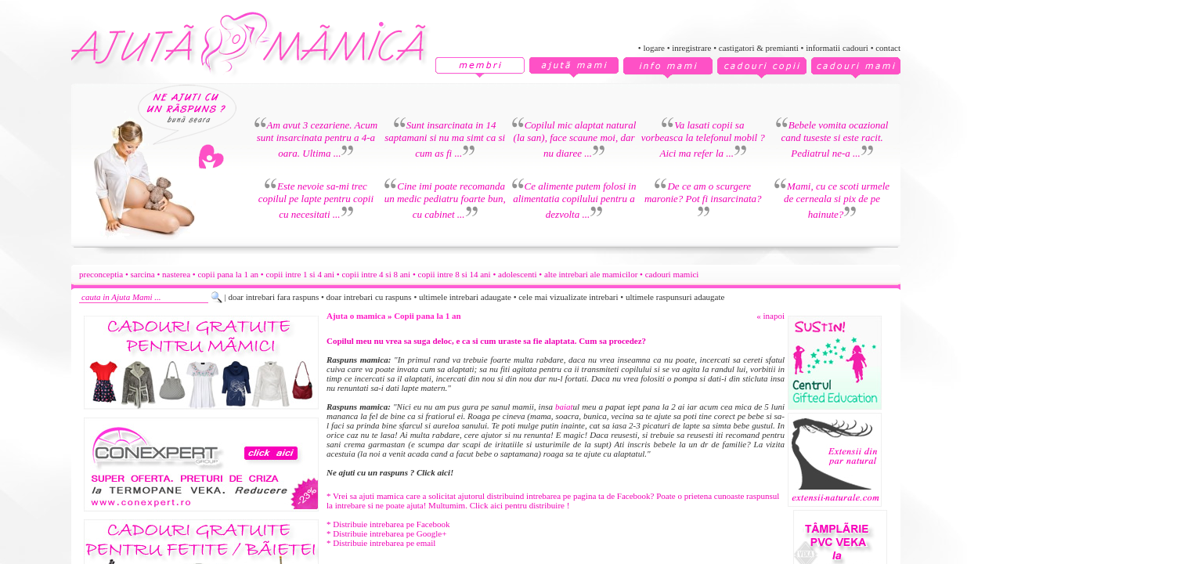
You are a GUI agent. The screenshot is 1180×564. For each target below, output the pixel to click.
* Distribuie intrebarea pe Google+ (386, 533)
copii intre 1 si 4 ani (299, 274)
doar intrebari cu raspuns (369, 297)
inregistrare (691, 47)
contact (887, 47)
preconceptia (101, 274)
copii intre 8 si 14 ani (454, 274)
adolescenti (517, 274)
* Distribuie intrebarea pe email (381, 543)
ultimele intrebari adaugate (465, 297)
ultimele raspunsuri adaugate (675, 297)
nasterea (176, 274)
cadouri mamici (672, 274)
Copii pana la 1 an (427, 315)
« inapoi (770, 315)
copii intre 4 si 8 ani (375, 274)
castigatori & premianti (759, 47)
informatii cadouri (837, 47)
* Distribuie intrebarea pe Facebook (388, 524)
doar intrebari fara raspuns (273, 297)
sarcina (143, 274)
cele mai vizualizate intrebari (568, 297)
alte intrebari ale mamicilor (590, 274)
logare (653, 47)
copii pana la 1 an (227, 274)
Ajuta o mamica (356, 315)
